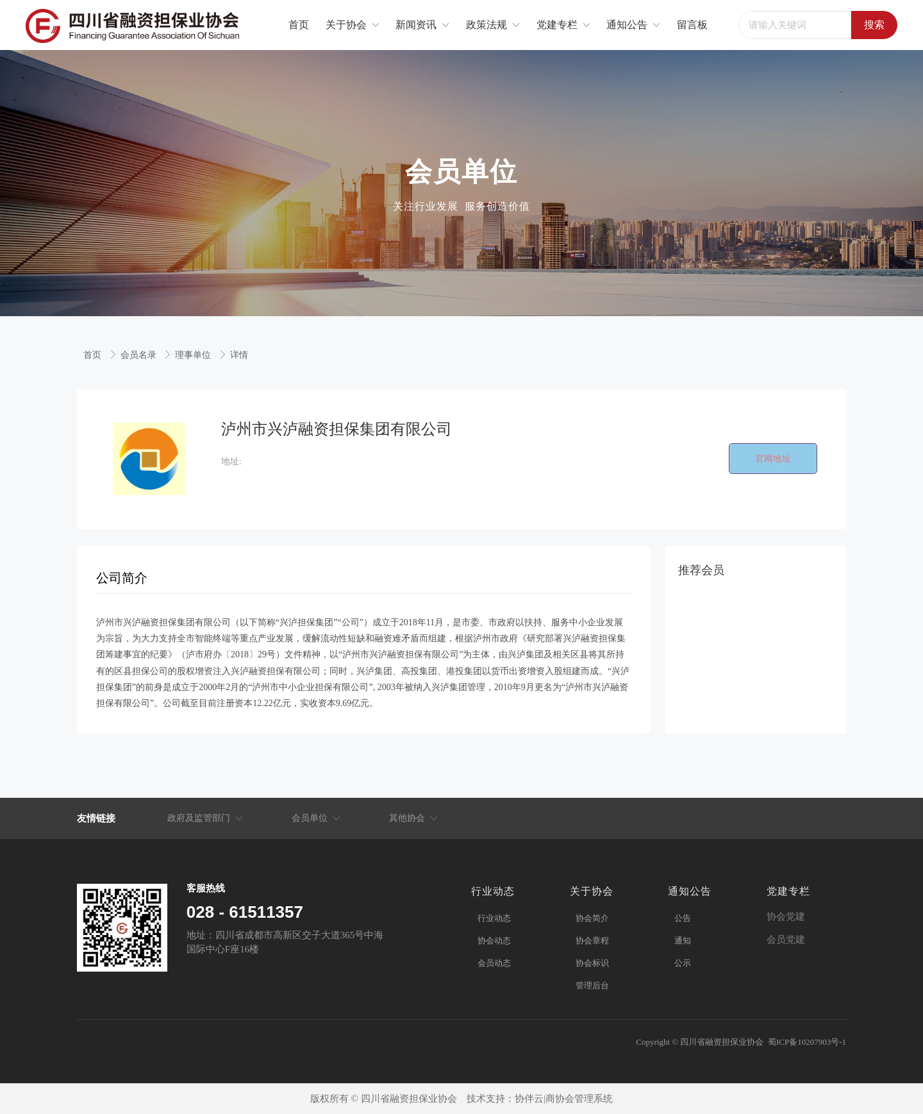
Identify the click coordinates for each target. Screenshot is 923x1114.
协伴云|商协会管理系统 (564, 1098)
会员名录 (140, 355)
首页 (93, 355)
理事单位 (194, 355)
